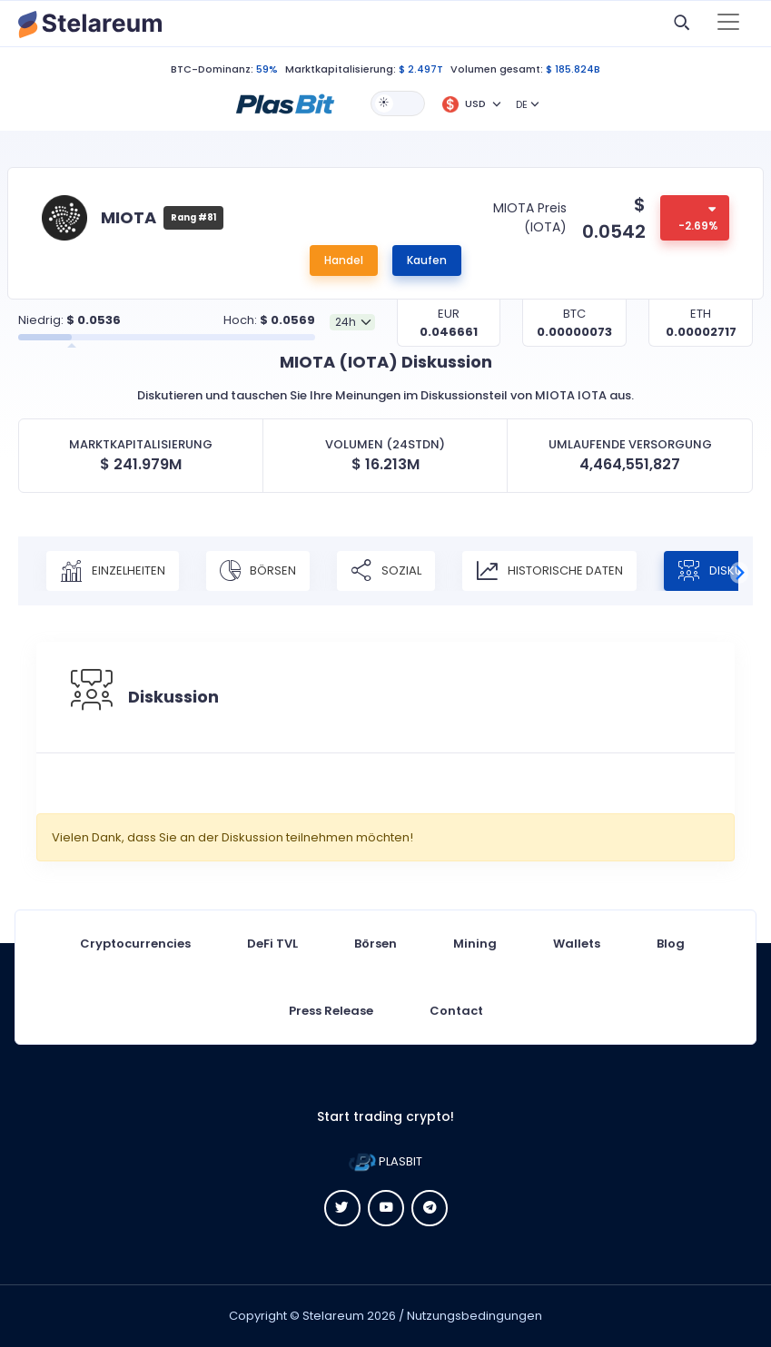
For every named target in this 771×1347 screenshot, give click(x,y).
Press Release (331, 1010)
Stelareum (333, 1315)
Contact (456, 1010)
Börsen (258, 571)
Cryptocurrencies (135, 943)
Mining (475, 943)
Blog (671, 943)
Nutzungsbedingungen (474, 1315)
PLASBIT (385, 1161)
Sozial (386, 571)
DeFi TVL (272, 943)
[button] (285, 102)
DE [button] (522, 104)
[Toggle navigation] (728, 23)
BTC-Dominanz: (212, 69)
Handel (343, 260)
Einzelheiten (112, 571)
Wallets (576, 943)
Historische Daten (549, 571)
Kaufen (427, 260)
